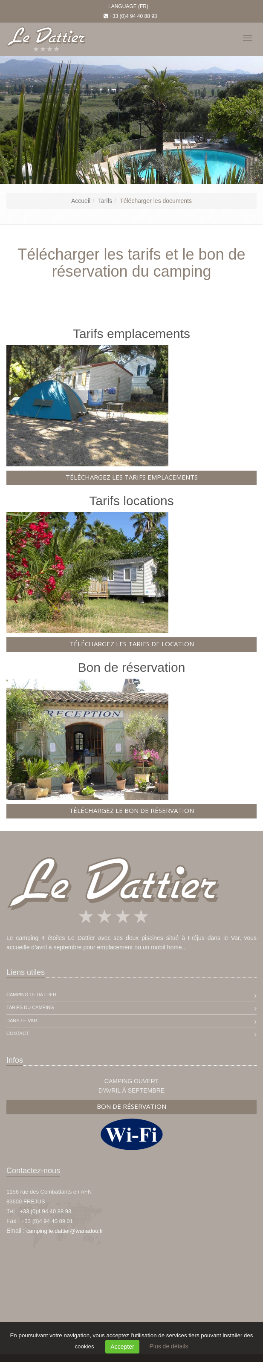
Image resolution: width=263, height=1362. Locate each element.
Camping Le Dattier (31, 994)
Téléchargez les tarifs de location (131, 643)
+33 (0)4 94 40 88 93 (133, 16)
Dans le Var (21, 1020)
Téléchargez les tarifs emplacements (132, 477)
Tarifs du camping (30, 1007)
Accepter (122, 1346)
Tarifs (105, 200)
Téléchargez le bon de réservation (131, 810)
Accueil (80, 200)
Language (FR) (128, 6)
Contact (17, 1033)
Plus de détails (168, 1346)
